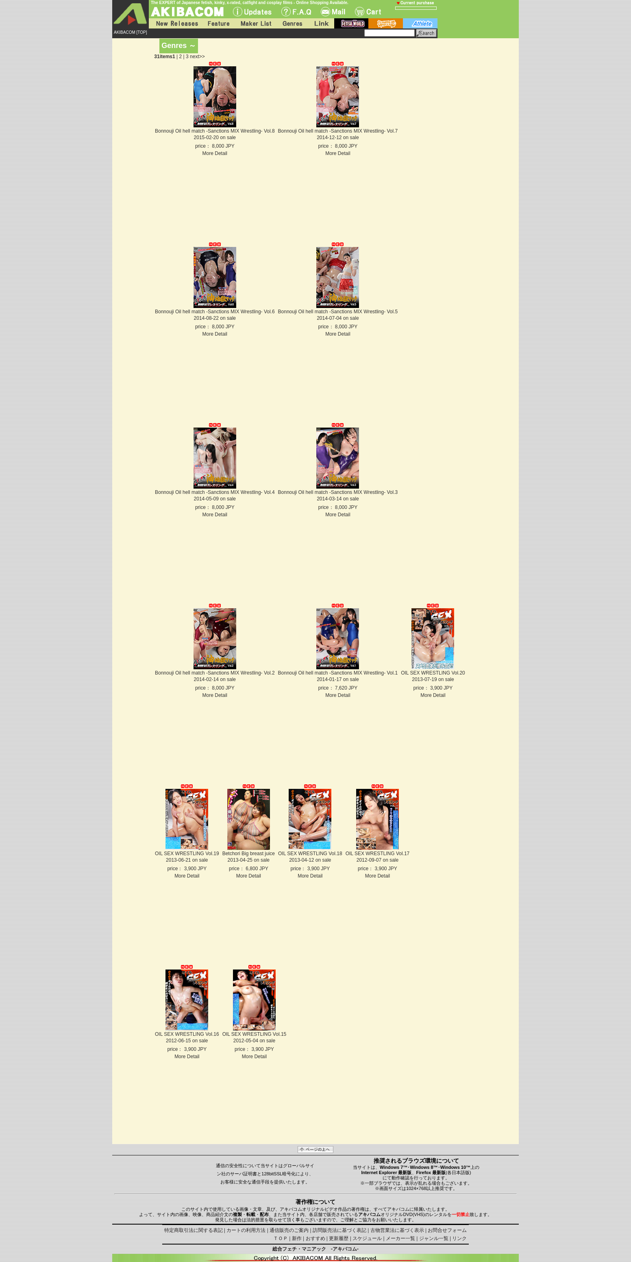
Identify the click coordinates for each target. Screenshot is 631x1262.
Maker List (255, 23)
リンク (459, 1238)
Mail (333, 12)
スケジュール (367, 1238)
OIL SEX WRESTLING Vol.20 (433, 673)
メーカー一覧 (400, 1238)
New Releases (175, 23)
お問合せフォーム (447, 1230)
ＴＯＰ (280, 1238)
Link (320, 23)
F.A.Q (296, 12)
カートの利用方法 (245, 1230)
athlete (420, 23)
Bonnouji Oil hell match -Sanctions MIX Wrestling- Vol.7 (338, 131)
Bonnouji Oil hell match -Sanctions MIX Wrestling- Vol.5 (338, 311)
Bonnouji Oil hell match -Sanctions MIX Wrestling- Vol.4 (215, 492)
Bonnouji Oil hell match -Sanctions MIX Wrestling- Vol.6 (215, 311)
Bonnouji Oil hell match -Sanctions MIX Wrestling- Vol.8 (215, 131)
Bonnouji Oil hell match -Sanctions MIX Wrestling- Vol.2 (215, 673)
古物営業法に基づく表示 (397, 1230)
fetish (351, 23)
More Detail (214, 153)
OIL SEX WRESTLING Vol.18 (310, 853)
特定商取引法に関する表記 (193, 1230)
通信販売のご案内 (289, 1230)
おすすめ (315, 1238)
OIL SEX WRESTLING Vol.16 (187, 1034)
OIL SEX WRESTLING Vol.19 (187, 853)
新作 (297, 1238)
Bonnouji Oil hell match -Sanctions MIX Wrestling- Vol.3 (338, 492)
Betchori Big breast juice (248, 853)
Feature (218, 23)
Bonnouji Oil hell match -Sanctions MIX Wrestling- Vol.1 (338, 673)
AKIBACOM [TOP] (130, 32)
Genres (291, 23)
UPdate (252, 12)
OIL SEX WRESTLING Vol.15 (254, 1034)
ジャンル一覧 (433, 1238)
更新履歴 (338, 1238)
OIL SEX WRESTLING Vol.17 (378, 853)
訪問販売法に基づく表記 (339, 1230)
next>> (197, 56)
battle (385, 23)
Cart (368, 12)
